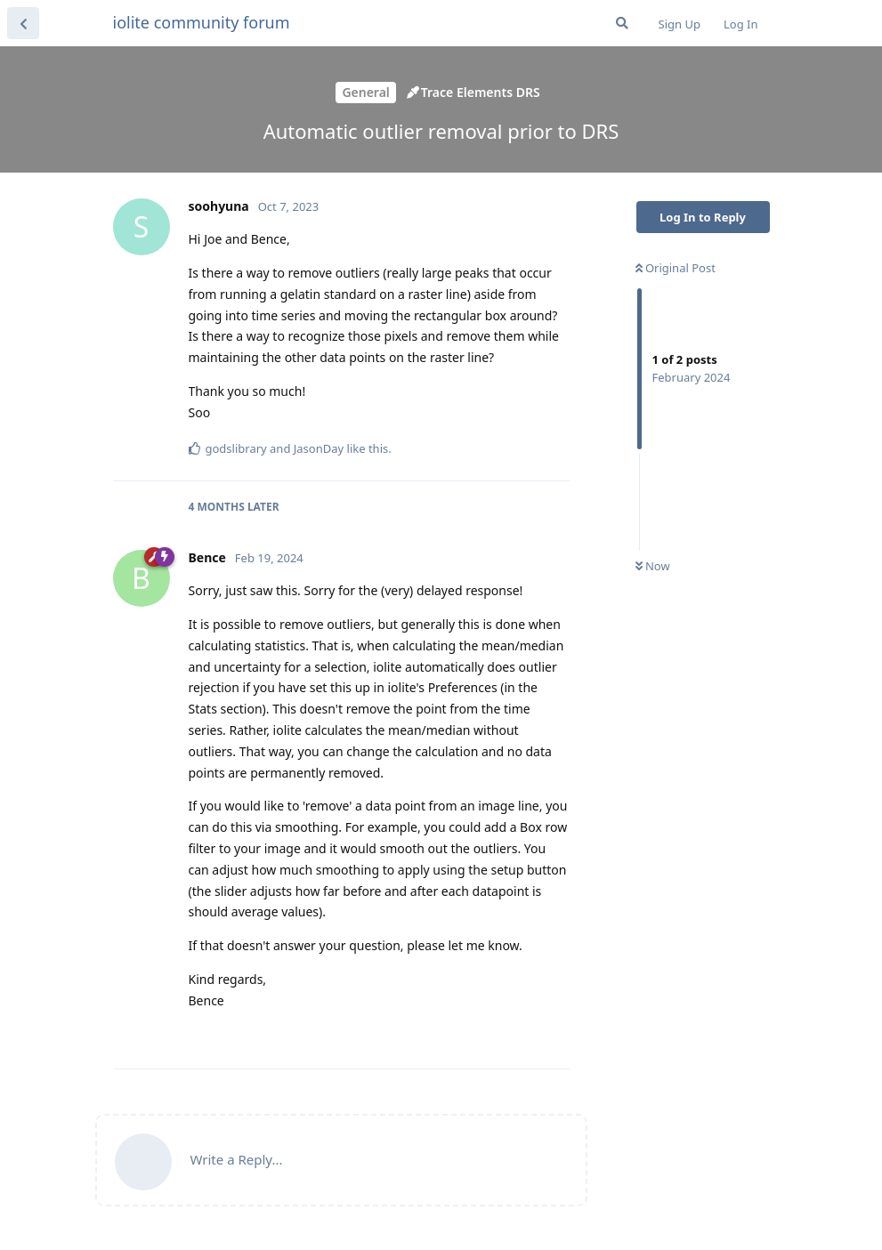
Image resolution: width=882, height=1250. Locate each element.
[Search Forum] (622, 23)
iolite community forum (201, 22)
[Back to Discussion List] (23, 23)
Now (652, 566)
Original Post (675, 268)
